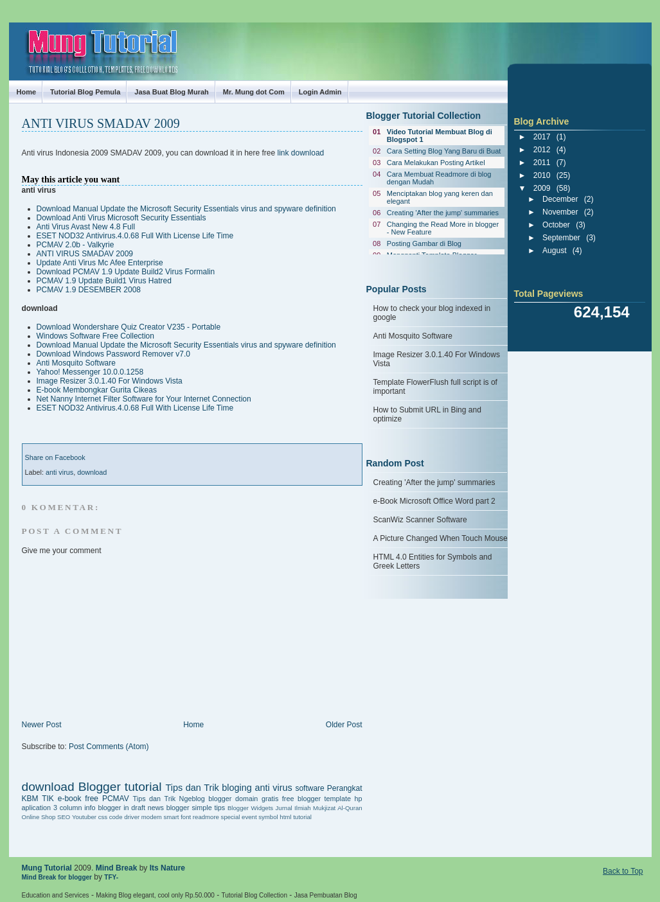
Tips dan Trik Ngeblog (169, 798)
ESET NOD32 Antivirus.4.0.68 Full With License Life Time (135, 235)
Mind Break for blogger (57, 877)
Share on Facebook (55, 457)
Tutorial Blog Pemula (85, 92)
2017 (542, 136)
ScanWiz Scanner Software (420, 519)
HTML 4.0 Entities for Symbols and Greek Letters (432, 561)
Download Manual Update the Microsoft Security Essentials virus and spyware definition (186, 208)
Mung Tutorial (47, 867)
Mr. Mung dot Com (254, 92)
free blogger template (316, 798)
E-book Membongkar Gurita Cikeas (97, 389)
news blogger (169, 807)
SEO (63, 816)
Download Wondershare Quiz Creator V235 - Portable (129, 327)
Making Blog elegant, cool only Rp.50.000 (155, 895)
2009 (542, 188)
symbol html (274, 816)
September (561, 237)
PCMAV (115, 798)
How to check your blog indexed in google (432, 313)
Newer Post (42, 724)
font (186, 816)
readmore (206, 816)
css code (110, 816)
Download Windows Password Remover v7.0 (113, 353)
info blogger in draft (114, 807)
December (560, 199)
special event (239, 816)
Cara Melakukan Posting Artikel (436, 162)
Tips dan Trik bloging (208, 788)
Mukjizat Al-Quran (337, 807)
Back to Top (623, 871)
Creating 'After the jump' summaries (443, 213)
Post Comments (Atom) (109, 746)
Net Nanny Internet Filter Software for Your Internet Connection (144, 398)
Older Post (344, 724)
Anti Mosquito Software (76, 362)
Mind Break (117, 867)
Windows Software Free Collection (95, 336)
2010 (542, 175)
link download (301, 152)
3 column (67, 807)
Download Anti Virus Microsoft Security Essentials (121, 217)
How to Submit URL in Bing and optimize (427, 414)
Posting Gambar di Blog (424, 243)
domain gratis (256, 798)
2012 (542, 149)
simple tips (208, 807)
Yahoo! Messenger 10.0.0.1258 (90, 371)
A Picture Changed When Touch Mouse (440, 538)
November (560, 212)
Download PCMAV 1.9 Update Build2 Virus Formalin (126, 271)
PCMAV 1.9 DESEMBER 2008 (89, 289)
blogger (219, 798)
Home (27, 92)
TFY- (111, 877)
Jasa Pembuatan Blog (325, 895)
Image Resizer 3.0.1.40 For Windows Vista (110, 380)
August (554, 250)
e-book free (78, 798)
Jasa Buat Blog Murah (171, 92)
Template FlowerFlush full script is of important (435, 387)
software (309, 788)
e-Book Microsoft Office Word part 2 (434, 501)
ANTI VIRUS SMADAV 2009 (101, 123)
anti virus (59, 472)
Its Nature (167, 867)
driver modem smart (151, 816)
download (92, 472)
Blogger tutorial (120, 786)
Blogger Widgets (250, 807)
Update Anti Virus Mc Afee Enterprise (100, 262)
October (556, 224)
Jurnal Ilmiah (293, 807)
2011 (542, 162)
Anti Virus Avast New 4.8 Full (86, 226)
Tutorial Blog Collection (254, 895)
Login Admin (320, 92)
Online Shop (39, 816)
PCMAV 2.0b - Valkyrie (75, 244)
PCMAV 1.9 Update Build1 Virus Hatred (104, 280)
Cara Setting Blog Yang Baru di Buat (444, 151)
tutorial (302, 816)
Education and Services (55, 895)
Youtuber (84, 816)
